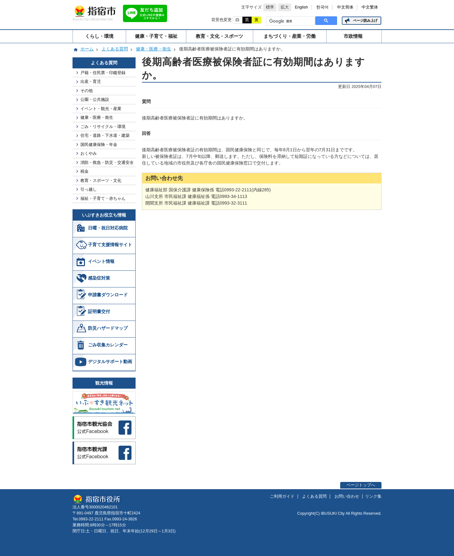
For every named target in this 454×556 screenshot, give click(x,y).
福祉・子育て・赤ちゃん (102, 198)
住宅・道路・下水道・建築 (105, 135)
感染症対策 (99, 278)
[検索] (289, 21)
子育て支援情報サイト (110, 244)
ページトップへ (360, 485)
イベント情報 (101, 261)
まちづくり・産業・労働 (290, 36)
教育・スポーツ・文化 (100, 180)
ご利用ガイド (282, 496)
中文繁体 (370, 7)
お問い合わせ (347, 496)
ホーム (87, 48)
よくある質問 (115, 48)
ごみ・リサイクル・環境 (102, 126)
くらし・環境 (99, 36)
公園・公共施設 (94, 99)
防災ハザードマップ (108, 328)
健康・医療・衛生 (153, 48)
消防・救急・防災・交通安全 (107, 162)
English (301, 7)
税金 (84, 171)
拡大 (285, 7)
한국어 (322, 7)
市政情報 (353, 36)
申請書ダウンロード (108, 294)
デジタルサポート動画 (110, 361)
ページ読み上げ (365, 20)
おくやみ (88, 153)
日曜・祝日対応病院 (108, 227)
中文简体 (345, 7)
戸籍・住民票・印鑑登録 (102, 72)
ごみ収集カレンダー (108, 344)
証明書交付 (99, 311)
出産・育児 (90, 81)
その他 (86, 90)
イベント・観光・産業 (100, 108)
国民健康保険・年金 (98, 144)
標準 (270, 7)
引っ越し (88, 189)
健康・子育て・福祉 (156, 36)
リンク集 (373, 496)
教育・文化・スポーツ (219, 36)
